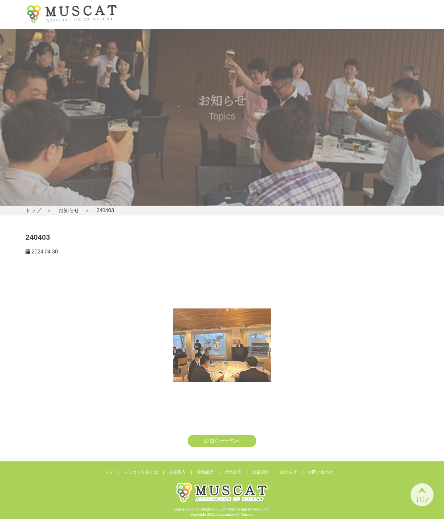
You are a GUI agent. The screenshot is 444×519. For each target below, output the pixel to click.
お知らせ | (294, 472)
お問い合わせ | (326, 472)
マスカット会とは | (146, 472)
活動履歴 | (210, 472)
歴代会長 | (238, 472)
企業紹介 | (266, 472)
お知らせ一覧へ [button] (222, 441)
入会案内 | (182, 472)
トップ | (112, 472)
